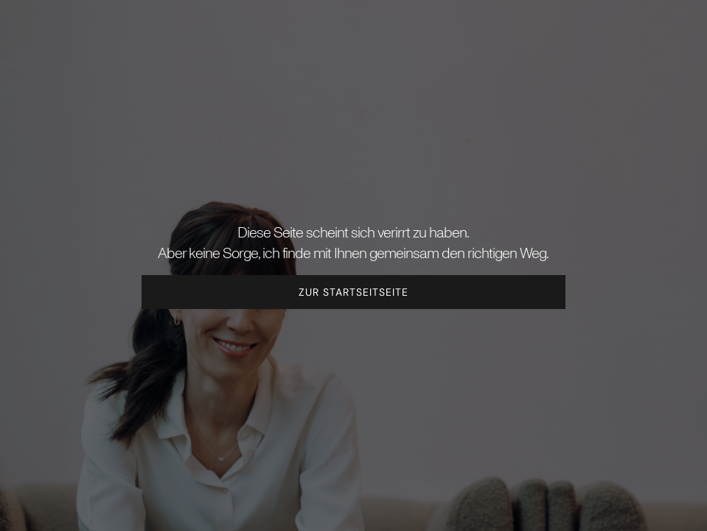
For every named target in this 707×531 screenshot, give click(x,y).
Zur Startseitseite (353, 292)
